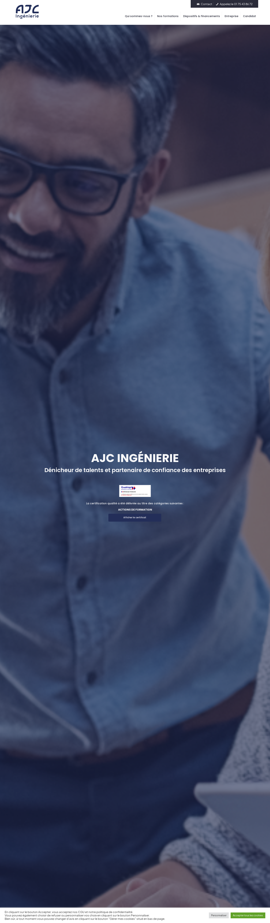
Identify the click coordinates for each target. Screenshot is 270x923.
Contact (204, 4)
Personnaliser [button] (218, 915)
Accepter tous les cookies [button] (248, 915)
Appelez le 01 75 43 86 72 (234, 4)
